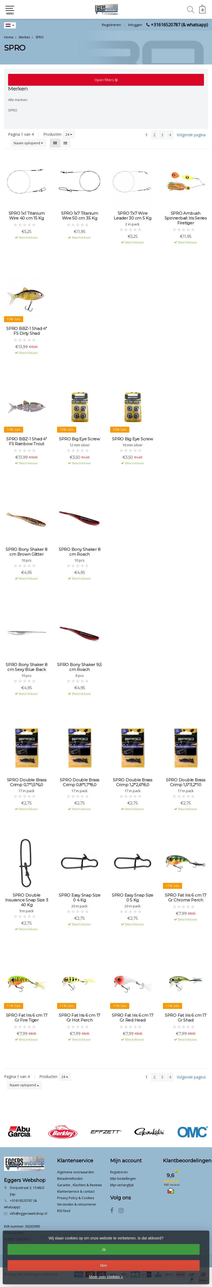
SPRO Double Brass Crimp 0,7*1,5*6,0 (26, 782)
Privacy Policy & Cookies (75, 1198)
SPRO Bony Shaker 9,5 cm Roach (79, 667)
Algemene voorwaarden (75, 1172)
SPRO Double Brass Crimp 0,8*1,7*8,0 (79, 782)
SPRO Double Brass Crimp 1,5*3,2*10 (185, 782)
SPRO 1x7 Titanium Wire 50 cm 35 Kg (79, 216)
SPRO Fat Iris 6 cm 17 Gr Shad (185, 1018)
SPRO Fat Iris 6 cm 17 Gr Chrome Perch (185, 898)
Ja (104, 1249)
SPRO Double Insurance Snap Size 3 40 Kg (26, 900)
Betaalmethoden (70, 1178)
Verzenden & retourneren (76, 1204)
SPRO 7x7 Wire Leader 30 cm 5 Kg (132, 216)
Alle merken (17, 99)
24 (68, 134)
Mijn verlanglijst (122, 1185)
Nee (103, 1265)
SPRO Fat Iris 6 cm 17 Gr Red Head (132, 1018)
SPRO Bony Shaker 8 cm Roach (79, 552)
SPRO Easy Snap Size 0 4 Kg (79, 898)
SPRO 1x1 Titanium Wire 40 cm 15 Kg (27, 216)
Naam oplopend (28, 143)
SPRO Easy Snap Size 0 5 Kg (132, 898)
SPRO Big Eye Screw (79, 439)
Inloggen (135, 24)
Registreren (111, 24)
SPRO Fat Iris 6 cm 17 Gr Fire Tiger (26, 1018)
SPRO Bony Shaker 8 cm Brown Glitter (26, 552)
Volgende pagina (191, 134)
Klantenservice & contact (76, 1191)
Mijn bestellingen (123, 1178)
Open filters (106, 79)
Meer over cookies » (106, 1277)
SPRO (12, 110)
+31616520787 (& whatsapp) (179, 25)
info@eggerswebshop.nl (28, 1213)
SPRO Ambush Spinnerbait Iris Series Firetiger (186, 218)
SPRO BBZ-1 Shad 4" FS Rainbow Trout (26, 441)
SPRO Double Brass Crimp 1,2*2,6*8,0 (132, 782)
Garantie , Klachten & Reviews (79, 1185)
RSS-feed (63, 1211)
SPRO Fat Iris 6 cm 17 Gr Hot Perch (79, 1018)
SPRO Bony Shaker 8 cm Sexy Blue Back (26, 667)
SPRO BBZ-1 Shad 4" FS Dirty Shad (26, 331)
